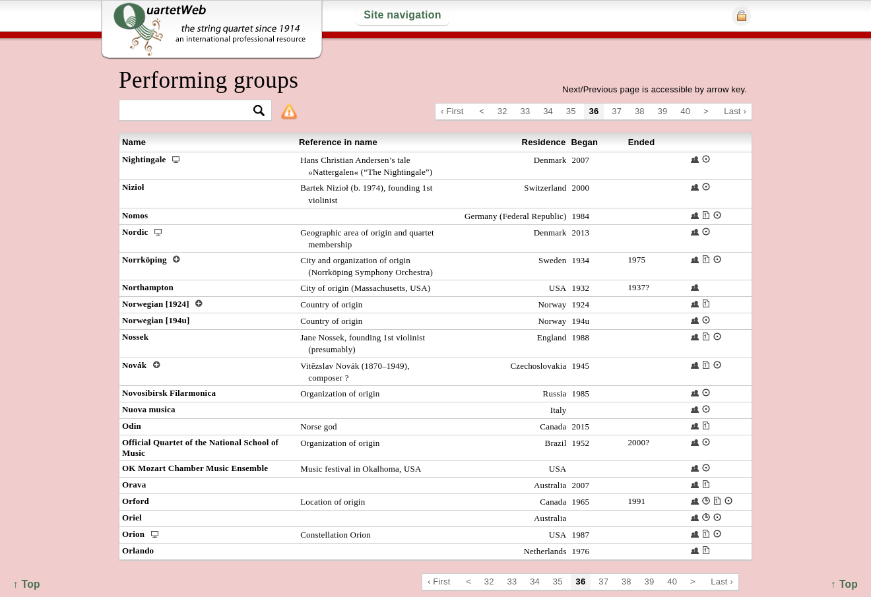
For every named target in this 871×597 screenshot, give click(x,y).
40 (685, 111)
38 (640, 111)
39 (663, 111)
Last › (735, 111)
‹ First (452, 111)
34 (548, 111)
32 (502, 111)
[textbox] (189, 111)
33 (526, 111)
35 (571, 111)
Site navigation (402, 14)
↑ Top (844, 584)
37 (617, 111)
